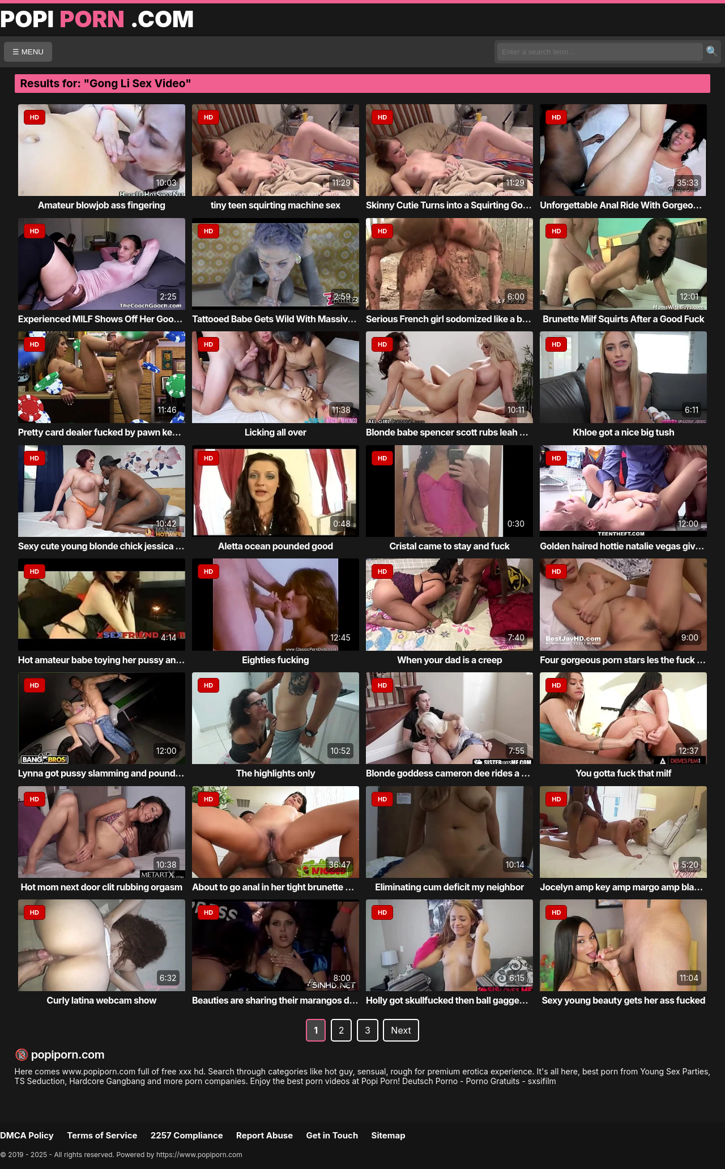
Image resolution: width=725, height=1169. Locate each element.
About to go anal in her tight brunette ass (276, 887)
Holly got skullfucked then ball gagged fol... (455, 1000)
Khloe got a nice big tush (623, 432)
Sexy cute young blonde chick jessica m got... (112, 546)
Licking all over (275, 432)
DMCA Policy (27, 1135)
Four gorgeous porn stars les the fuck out (625, 659)
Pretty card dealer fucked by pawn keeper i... (110, 432)
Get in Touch (332, 1135)
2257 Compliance (187, 1135)
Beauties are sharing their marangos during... (285, 1000)
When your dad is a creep (449, 659)
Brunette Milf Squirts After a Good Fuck (623, 319)
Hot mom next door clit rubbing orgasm (101, 887)
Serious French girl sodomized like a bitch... (456, 319)
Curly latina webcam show (101, 1000)
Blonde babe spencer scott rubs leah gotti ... (457, 432)
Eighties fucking (275, 659)
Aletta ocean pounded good (275, 546)
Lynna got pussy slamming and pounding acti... (116, 773)
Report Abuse (264, 1135)
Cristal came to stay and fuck (449, 546)
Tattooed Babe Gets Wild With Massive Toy (281, 319)
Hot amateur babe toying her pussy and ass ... (113, 659)
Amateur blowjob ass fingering (101, 205)
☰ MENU (28, 52)
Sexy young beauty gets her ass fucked (623, 1000)
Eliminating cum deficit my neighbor (449, 887)
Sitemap (389, 1135)
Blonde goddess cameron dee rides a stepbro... (463, 773)
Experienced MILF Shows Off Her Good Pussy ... (117, 319)
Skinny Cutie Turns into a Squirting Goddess (457, 205)
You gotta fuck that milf (623, 773)
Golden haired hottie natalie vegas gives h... (630, 546)
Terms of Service (102, 1135)
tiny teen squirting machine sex (275, 205)
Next (401, 1030)
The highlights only (275, 773)
